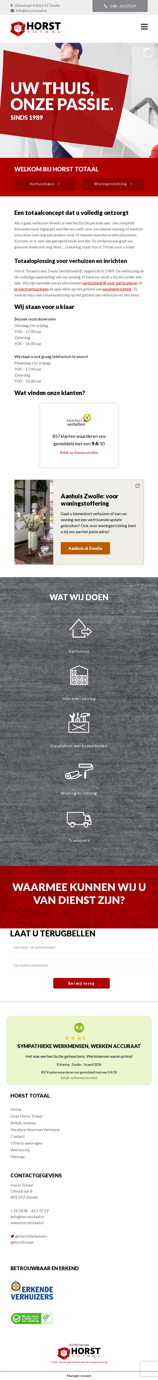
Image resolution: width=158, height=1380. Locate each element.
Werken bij (20, 1149)
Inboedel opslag (79, 698)
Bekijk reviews (23, 1122)
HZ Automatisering (96, 1361)
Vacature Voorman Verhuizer (35, 1129)
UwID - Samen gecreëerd (65, 1361)
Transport (79, 840)
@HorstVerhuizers (31, 1236)
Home (16, 1109)
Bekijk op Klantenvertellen (79, 453)
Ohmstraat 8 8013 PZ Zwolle (37, 5)
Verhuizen (79, 651)
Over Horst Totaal (26, 1116)
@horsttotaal (22, 1242)
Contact (18, 1136)
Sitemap (18, 1156)
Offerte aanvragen (26, 1143)
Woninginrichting (79, 793)
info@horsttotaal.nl (31, 10)
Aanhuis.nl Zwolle (85, 548)
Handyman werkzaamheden (78, 745)
